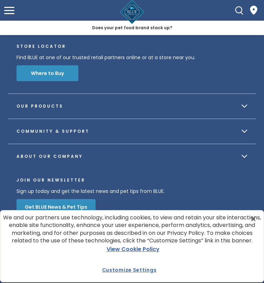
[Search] (239, 10)
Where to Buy (47, 73)
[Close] (253, 219)
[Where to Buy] (254, 10)
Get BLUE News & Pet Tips (56, 207)
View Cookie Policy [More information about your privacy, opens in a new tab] (133, 249)
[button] (9, 10)
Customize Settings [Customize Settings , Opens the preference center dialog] (129, 269)
